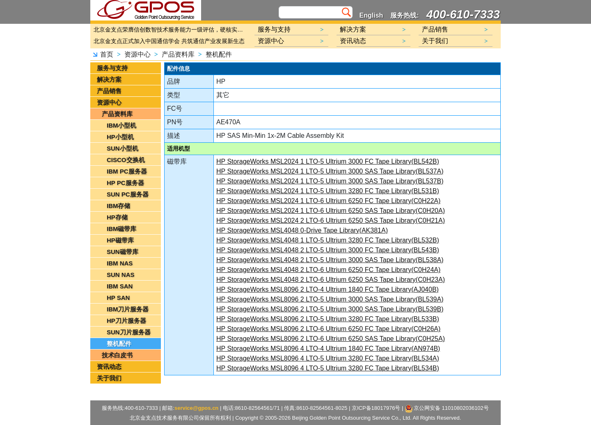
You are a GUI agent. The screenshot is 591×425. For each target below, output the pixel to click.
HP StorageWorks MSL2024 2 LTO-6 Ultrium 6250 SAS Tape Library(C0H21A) (330, 220)
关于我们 (109, 378)
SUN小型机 (122, 148)
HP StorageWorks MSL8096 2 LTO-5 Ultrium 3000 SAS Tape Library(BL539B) (329, 309)
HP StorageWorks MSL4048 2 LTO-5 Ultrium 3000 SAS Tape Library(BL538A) (329, 259)
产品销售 (109, 90)
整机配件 (219, 54)
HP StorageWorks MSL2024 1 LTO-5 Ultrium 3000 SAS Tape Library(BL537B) (329, 181)
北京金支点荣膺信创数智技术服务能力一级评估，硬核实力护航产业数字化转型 (170, 29)
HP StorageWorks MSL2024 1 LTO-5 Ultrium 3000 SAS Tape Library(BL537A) (329, 171)
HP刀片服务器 (126, 320)
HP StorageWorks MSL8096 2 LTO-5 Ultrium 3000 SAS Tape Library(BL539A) (329, 299)
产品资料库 (178, 54)
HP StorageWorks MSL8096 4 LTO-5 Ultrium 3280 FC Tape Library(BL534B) (327, 368)
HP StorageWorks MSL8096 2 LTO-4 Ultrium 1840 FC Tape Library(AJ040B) (327, 289)
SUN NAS (121, 274)
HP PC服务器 (125, 182)
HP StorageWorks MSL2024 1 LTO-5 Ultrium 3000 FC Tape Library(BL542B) (327, 161)
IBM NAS (120, 263)
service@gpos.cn (196, 408)
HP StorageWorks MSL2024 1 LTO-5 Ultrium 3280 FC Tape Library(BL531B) (327, 190)
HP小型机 (120, 136)
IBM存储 (119, 205)
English (371, 15)
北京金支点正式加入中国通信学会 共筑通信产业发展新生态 (169, 41)
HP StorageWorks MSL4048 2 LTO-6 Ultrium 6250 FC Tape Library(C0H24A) (328, 269)
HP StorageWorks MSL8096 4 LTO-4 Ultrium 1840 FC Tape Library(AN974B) (328, 348)
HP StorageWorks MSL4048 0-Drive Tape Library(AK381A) (302, 230)
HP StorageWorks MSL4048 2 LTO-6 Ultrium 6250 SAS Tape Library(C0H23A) (330, 279)
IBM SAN (120, 286)
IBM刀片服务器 (128, 309)
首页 (106, 54)
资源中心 (137, 54)
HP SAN (118, 297)
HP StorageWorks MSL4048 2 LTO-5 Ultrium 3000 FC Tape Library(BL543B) (327, 250)
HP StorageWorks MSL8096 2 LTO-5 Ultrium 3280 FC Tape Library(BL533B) (327, 318)
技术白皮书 (117, 355)
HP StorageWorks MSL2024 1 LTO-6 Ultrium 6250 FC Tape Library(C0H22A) (328, 200)
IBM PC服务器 (127, 171)
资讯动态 (109, 366)
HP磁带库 (120, 240)
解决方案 (109, 79)
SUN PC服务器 (128, 194)
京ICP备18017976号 (376, 408)
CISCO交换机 (126, 159)
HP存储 (117, 217)
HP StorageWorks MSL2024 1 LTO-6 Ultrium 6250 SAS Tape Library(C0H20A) (330, 210)
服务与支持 (112, 67)
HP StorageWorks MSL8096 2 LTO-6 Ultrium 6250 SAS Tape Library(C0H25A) (330, 338)
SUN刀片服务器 (129, 332)
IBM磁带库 (122, 228)
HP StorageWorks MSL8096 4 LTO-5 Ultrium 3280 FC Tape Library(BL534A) (327, 358)
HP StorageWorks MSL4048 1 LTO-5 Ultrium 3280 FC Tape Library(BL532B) (327, 240)
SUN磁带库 (122, 251)
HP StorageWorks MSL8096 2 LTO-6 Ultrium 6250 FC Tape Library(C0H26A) (328, 328)
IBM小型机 (122, 125)
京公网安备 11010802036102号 (447, 408)
